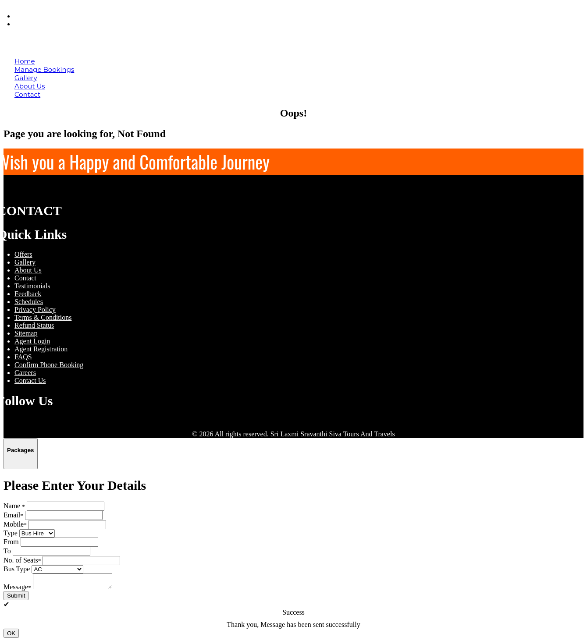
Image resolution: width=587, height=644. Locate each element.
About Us (29, 86)
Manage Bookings (44, 69)
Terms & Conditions (42, 317)
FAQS (23, 357)
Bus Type (17, 569)
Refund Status (34, 325)
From (11, 541)
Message (17, 589)
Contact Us (30, 380)
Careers (25, 372)
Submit (16, 598)
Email (13, 515)
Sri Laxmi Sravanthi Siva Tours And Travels (332, 434)
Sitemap (25, 333)
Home (24, 61)
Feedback (27, 293)
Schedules (28, 301)
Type (11, 533)
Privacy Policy (35, 309)
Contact (27, 94)
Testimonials (32, 286)
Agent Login (38, 24)
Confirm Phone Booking (48, 364)
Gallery (25, 78)
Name (14, 506)
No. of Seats (22, 560)
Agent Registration (41, 349)
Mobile (15, 524)
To (7, 551)
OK (11, 636)
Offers (23, 254)
